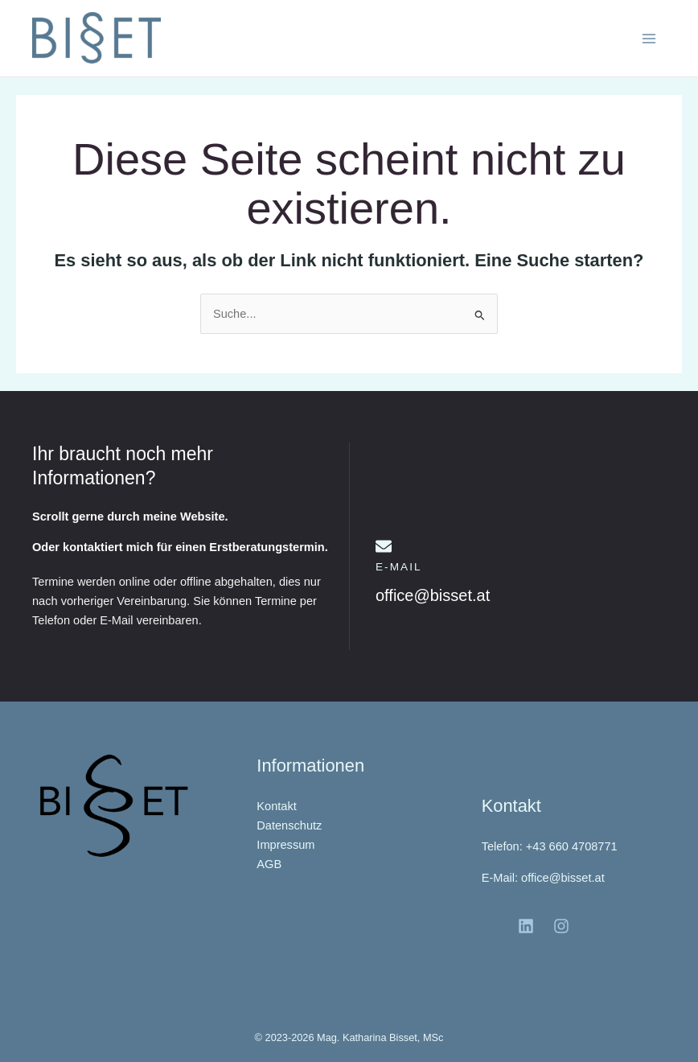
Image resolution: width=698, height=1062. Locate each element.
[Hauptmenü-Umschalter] (649, 39)
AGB (269, 864)
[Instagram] (561, 926)
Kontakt (276, 806)
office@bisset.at (433, 595)
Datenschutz (289, 825)
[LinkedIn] (526, 926)
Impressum (285, 844)
